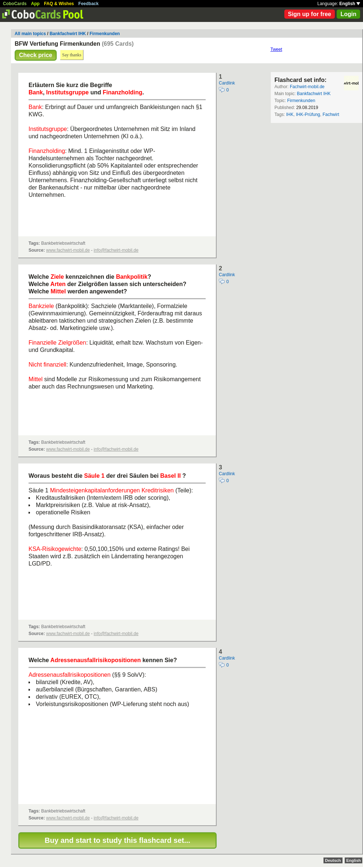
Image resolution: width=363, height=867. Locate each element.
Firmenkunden (105, 33)
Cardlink (227, 83)
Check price (35, 55)
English (349, 3)
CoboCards (15, 3)
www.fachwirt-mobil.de (68, 250)
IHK (289, 114)
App (35, 3)
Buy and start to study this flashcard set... (117, 840)
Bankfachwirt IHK (67, 33)
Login (348, 14)
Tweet (276, 49)
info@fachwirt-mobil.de (116, 250)
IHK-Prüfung (308, 114)
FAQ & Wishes (59, 3)
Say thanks (71, 54)
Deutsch (333, 860)
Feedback (88, 3)
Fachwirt (330, 114)
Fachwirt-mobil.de (307, 86)
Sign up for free (309, 14)
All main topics (30, 33)
